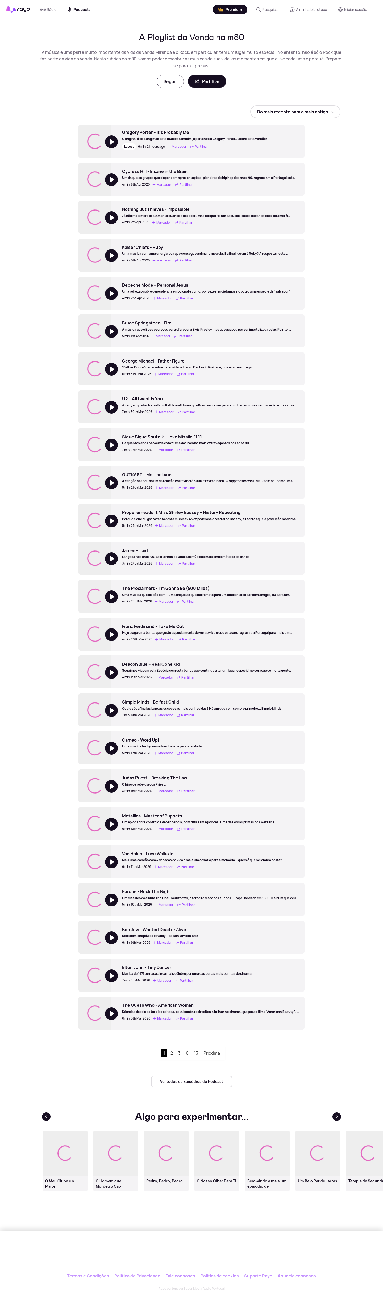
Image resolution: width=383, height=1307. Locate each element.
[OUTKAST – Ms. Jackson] (210, 477)
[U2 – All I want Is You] (210, 402)
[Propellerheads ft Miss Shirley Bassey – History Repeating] (210, 515)
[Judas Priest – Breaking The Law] (159, 781)
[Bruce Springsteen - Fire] (210, 326)
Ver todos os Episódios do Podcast (191, 1081)
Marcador (176, 147)
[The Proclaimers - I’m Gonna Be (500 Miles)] (210, 591)
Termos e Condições (88, 1276)
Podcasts (79, 9)
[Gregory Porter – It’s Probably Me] (194, 135)
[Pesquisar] (267, 9)
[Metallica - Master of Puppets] (199, 819)
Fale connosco (180, 1276)
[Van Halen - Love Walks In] (202, 856)
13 (196, 1053)
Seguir (170, 81)
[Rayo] (191, 1255)
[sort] (295, 111)
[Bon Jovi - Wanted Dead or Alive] (160, 932)
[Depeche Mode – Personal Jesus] (206, 288)
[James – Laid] (185, 553)
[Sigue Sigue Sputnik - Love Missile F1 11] (185, 440)
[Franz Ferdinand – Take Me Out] (210, 629)
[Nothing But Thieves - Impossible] (210, 212)
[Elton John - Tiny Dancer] (187, 970)
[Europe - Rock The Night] (210, 894)
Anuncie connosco (297, 1276)
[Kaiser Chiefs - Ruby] (210, 250)
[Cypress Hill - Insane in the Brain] (210, 174)
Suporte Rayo (258, 1276)
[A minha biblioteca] (308, 9)
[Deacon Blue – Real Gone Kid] (206, 667)
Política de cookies (220, 1276)
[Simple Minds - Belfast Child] (202, 705)
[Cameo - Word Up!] (162, 743)
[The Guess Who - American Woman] (210, 1008)
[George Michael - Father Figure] (188, 364)
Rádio (48, 9)
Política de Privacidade (137, 1276)
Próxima (211, 1053)
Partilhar (207, 81)
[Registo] (352, 9)
